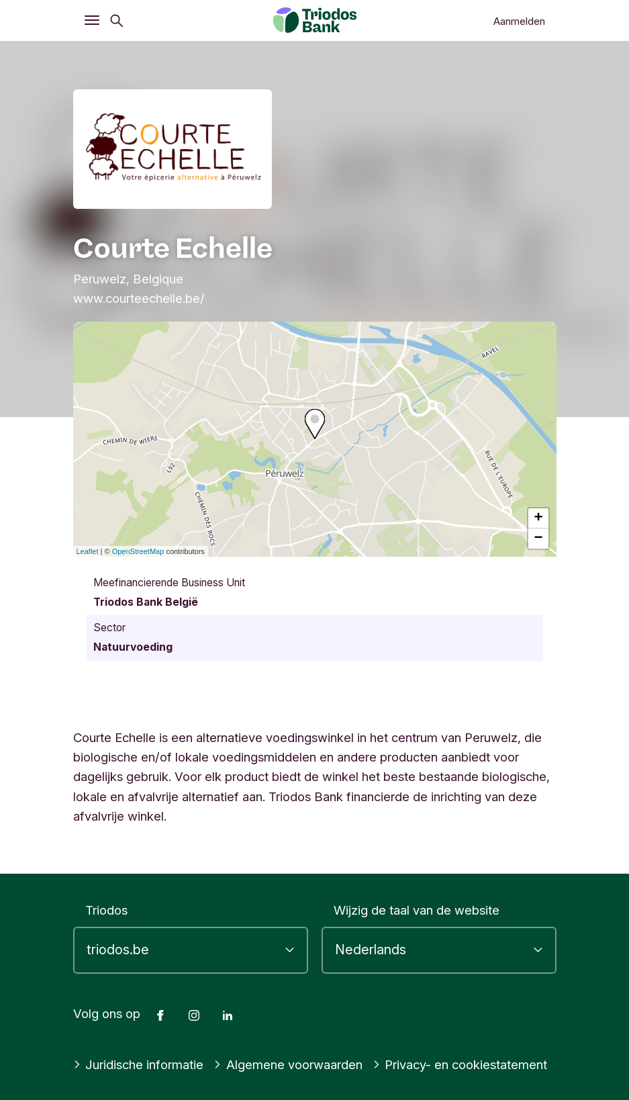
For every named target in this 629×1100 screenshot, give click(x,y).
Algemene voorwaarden (287, 1064)
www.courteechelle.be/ (139, 298)
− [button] (538, 539)
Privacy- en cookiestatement (460, 1064)
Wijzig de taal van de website (416, 910)
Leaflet (88, 551)
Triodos (106, 910)
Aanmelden (519, 21)
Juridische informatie (138, 1064)
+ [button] (538, 518)
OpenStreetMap (138, 551)
